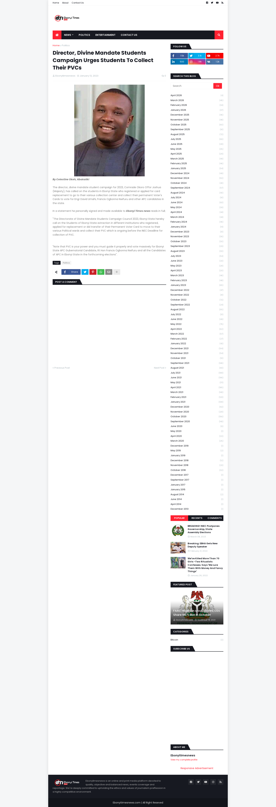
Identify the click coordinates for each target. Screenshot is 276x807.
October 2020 (197, 416)
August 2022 (197, 309)
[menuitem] (57, 35)
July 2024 (197, 197)
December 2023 (197, 232)
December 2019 (197, 446)
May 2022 (197, 324)
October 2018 (197, 470)
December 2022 (197, 290)
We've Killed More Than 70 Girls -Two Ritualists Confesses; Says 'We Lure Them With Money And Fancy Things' (205, 565)
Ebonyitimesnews (183, 755)
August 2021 (197, 368)
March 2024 (197, 217)
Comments (215, 518)
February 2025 (197, 163)
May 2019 (197, 451)
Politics (66, 45)
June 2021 (197, 378)
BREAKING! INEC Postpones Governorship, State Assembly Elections (203, 529)
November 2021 (197, 353)
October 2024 (197, 183)
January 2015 (197, 490)
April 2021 (197, 387)
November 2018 (197, 465)
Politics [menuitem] (84, 35)
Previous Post (62, 367)
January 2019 (197, 455)
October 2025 (197, 125)
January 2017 (197, 485)
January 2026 (197, 110)
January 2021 (197, 402)
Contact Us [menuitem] (129, 35)
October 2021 (197, 358)
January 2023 (197, 285)
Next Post (159, 367)
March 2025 (197, 159)
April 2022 (197, 329)
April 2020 (197, 436)
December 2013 (197, 509)
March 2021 (197, 392)
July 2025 (197, 139)
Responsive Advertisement (197, 768)
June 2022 (197, 319)
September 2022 (197, 305)
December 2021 (197, 348)
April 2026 (197, 95)
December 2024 (197, 173)
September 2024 (197, 188)
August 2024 (197, 193)
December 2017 (197, 475)
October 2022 (197, 300)
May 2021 (197, 382)
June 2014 (197, 499)
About (65, 2)
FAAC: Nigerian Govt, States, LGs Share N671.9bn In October (196, 613)
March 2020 (197, 441)
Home (56, 2)
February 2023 (197, 280)
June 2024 (197, 202)
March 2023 (197, 275)
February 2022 (197, 339)
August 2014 (197, 494)
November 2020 (197, 412)
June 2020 (197, 426)
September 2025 (197, 129)
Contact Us (78, 2)
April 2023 (197, 270)
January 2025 (197, 168)
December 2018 (197, 460)
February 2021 (197, 397)
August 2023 (197, 251)
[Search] (192, 86)
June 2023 (197, 261)
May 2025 (197, 149)
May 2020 (197, 431)
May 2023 (197, 266)
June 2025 (197, 144)
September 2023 (197, 246)
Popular (179, 518)
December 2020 (197, 407)
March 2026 (197, 100)
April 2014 (197, 504)
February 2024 (197, 222)
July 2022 (197, 314)
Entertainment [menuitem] (105, 35)
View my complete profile (184, 759)
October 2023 (197, 241)
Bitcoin (197, 640)
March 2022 (197, 334)
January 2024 (197, 227)
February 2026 (197, 105)
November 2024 (197, 178)
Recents (197, 518)
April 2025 (197, 154)
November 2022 (197, 295)
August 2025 (197, 134)
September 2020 (197, 421)
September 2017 (197, 480)
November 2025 (197, 120)
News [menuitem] (67, 35)
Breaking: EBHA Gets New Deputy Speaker (203, 545)
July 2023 (197, 256)
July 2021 (197, 373)
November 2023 (197, 236)
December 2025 (197, 115)
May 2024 (197, 207)
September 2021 (197, 363)
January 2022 (197, 343)
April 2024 (197, 212)
